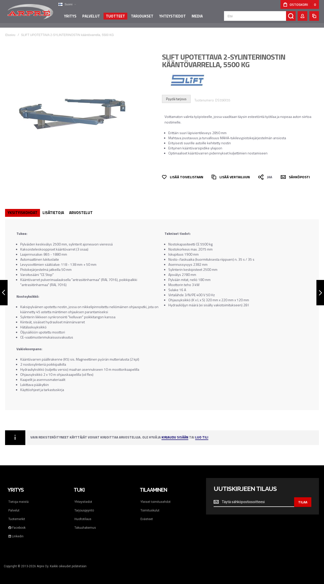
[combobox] (260, 18)
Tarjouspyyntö (84, 510)
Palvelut (13, 510)
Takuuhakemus (85, 527)
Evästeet (146, 519)
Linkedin (16, 536)
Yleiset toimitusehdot (155, 502)
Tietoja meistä (18, 502)
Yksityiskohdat (22, 213)
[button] (67, 4)
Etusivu (10, 35)
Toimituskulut (149, 510)
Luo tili (201, 437)
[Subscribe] (302, 502)
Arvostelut (81, 213)
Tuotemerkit (16, 519)
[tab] (22, 213)
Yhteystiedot (83, 502)
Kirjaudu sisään (174, 437)
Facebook (17, 527)
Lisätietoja (53, 213)
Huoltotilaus (82, 519)
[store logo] (30, 13)
